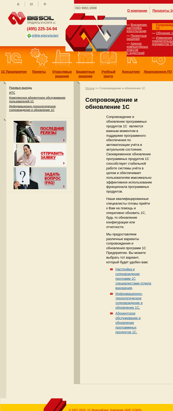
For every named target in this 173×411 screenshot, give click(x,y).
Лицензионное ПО (158, 72)
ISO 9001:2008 (86, 8)
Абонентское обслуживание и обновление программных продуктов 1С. (128, 322)
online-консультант (43, 35)
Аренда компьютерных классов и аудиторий (137, 48)
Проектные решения (137, 37)
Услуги (89, 88)
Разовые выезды (20, 87)
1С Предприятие (14, 72)
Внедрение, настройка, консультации (137, 28)
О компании (137, 11)
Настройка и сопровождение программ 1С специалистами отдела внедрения (133, 278)
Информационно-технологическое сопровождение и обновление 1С (32, 108)
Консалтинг (131, 72)
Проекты (39, 72)
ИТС (12, 92)
